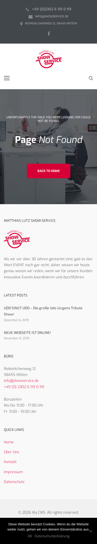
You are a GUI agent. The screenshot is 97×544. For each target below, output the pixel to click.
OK (30, 536)
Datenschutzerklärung (52, 536)
